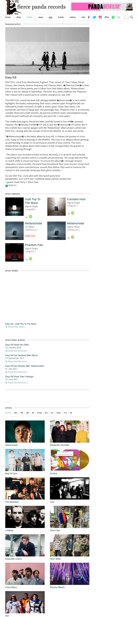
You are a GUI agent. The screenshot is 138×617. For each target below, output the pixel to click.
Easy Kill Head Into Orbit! (17, 345)
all (71, 413)
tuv (52, 413)
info (83, 17)
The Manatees (12, 502)
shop (18, 17)
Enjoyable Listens (13, 559)
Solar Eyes (55, 530)
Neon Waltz (55, 559)
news (40, 17)
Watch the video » (17, 326)
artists (30, 17)
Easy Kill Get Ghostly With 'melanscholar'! (24, 366)
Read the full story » (18, 350)
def (22, 413)
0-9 (65, 413)
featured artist (13, 24)
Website (13, 185)
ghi (27, 413)
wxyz (59, 413)
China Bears (11, 587)
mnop (39, 413)
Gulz (52, 502)
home (8, 17)
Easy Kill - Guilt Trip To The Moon (20, 324)
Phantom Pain (34, 245)
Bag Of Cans (11, 473)
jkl (33, 413)
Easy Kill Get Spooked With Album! (21, 355)
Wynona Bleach (57, 587)
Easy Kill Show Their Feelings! (19, 376)
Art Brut (53, 473)
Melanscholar (33, 223)
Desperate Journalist (59, 445)
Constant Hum (76, 199)
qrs (46, 413)
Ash (7, 616)
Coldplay (9, 530)
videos (73, 17)
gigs (51, 17)
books (61, 17)
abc (15, 413)
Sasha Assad (11, 445)
